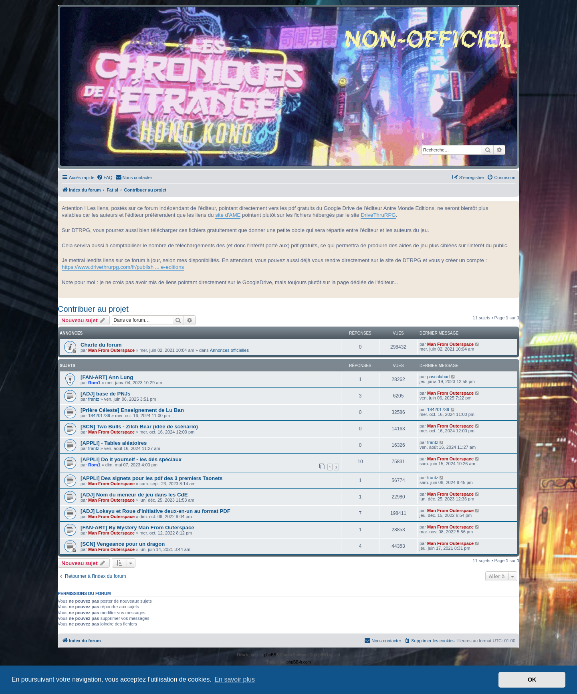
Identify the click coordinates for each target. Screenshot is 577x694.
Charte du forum (101, 345)
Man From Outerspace (111, 350)
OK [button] (532, 679)
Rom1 (94, 382)
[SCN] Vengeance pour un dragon (123, 544)
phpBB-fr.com (298, 662)
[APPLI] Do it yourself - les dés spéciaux (131, 459)
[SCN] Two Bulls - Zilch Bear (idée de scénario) (139, 427)
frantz (93, 399)
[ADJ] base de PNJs (106, 394)
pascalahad (438, 376)
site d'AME (227, 215)
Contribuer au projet (93, 309)
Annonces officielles (229, 350)
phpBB (270, 655)
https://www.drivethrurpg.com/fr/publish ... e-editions (123, 267)
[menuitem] (105, 177)
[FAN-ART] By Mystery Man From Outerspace (137, 528)
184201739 (99, 415)
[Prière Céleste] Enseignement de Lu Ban (132, 410)
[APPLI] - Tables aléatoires (114, 443)
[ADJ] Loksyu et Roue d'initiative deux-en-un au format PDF (155, 511)
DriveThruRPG (378, 215)
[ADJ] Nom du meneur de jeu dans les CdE (134, 495)
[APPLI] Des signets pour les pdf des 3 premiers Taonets (151, 478)
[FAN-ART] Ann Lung (107, 377)
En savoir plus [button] (234, 679)
